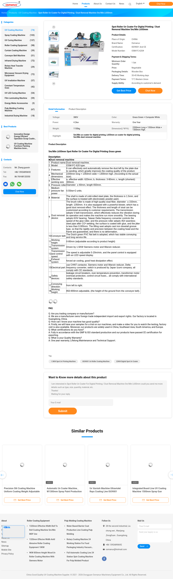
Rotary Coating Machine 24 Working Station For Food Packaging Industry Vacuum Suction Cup (79, 543)
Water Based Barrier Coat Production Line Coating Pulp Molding (79, 530)
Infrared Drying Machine (20, 60)
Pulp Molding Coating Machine (20, 109)
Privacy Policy (7, 554)
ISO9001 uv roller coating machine (95, 361)
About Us (5, 538)
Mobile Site (6, 550)
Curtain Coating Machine (20, 50)
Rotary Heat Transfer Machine (20, 67)
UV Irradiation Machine (20, 80)
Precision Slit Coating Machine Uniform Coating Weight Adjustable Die (22, 491)
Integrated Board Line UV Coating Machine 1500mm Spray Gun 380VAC (149, 491)
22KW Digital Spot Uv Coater (127, 361)
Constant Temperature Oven (20, 86)
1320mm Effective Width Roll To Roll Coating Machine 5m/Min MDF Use (43, 530)
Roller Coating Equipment (20, 45)
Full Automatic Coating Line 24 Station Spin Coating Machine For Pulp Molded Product (80, 557)
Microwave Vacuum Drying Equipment (20, 74)
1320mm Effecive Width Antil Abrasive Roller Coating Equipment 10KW (42, 543)
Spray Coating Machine (20, 35)
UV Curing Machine (20, 40)
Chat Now (161, 4)
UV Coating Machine (20, 30)
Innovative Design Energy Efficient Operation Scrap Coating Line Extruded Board (25, 136)
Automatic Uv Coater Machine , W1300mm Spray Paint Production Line (64, 491)
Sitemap (5, 546)
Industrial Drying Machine (20, 115)
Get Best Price (124, 90)
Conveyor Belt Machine (20, 55)
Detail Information (56, 109)
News (3, 542)
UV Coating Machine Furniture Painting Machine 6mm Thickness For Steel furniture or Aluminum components (24, 146)
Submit (62, 411)
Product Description (77, 109)
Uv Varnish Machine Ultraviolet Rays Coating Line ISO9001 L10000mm (105, 491)
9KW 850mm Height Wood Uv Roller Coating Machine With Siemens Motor (42, 557)
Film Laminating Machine (20, 98)
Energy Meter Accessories (20, 103)
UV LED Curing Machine (20, 93)
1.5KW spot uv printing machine (63, 361)
